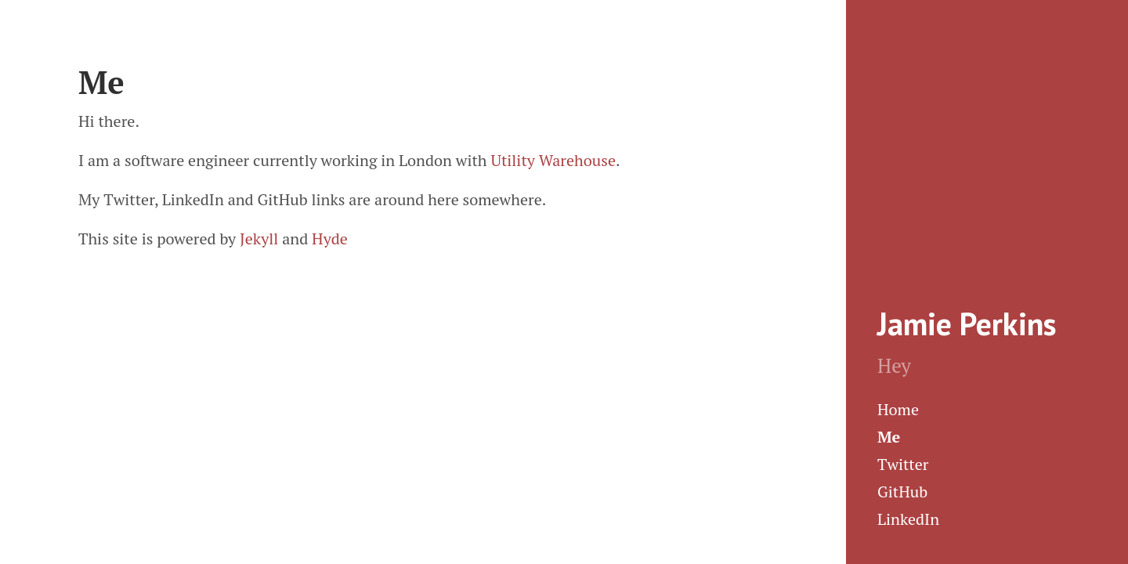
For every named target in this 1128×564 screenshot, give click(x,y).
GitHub (902, 491)
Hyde (330, 238)
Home (898, 409)
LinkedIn (908, 519)
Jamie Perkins (966, 323)
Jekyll (259, 238)
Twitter (903, 464)
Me (888, 436)
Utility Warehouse (553, 160)
